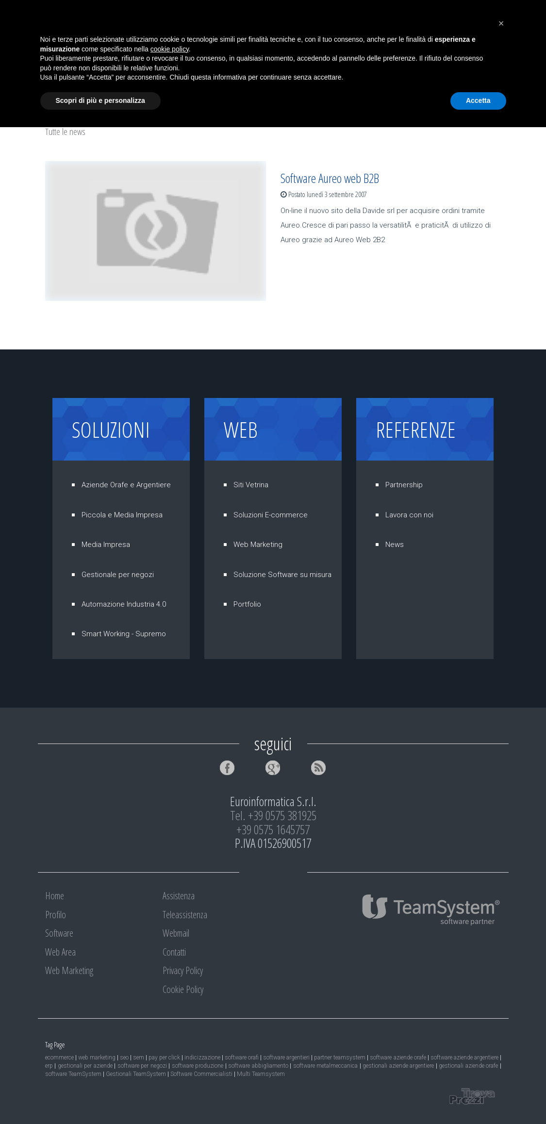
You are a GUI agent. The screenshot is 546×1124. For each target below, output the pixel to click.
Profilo (105, 55)
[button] (501, 1020)
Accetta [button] (478, 1097)
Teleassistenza (409, 55)
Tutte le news (65, 131)
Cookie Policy (183, 989)
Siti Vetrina (250, 484)
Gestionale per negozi (118, 574)
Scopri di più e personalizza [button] (100, 1097)
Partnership (404, 484)
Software (152, 55)
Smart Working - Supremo (124, 633)
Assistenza (342, 55)
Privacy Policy (183, 970)
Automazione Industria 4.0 (124, 604)
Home (64, 55)
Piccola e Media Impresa (122, 515)
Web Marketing (273, 55)
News (394, 544)
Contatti (68, 84)
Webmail (473, 55)
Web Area (205, 55)
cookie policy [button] (169, 1046)
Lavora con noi (409, 515)
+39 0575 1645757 (273, 829)
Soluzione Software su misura (282, 574)
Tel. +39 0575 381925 (273, 815)
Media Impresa (106, 544)
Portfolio (247, 604)
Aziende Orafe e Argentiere (126, 484)
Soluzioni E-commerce (270, 515)
